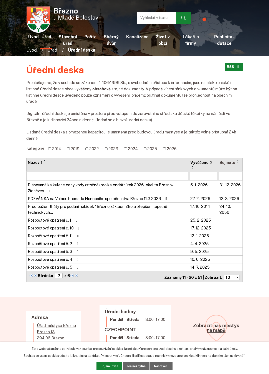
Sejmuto (227, 162)
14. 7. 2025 (200, 267)
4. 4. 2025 (199, 243)
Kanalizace (137, 36)
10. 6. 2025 (200, 259)
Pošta (90, 36)
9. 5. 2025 (199, 251)
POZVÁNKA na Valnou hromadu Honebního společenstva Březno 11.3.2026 (98, 198)
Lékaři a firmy (191, 40)
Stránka (45, 275)
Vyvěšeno (201, 162)
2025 (152, 149)
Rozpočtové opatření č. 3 (54, 251)
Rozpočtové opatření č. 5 (54, 267)
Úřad (52, 49)
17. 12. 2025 (200, 228)
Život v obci (163, 40)
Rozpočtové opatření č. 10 (54, 228)
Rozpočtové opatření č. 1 (53, 220)
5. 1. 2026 (199, 184)
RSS (233, 68)
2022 (94, 149)
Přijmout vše (104, 365)
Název (35, 162)
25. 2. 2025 (200, 220)
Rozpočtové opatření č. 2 (54, 243)
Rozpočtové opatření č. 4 (54, 259)
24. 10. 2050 (225, 209)
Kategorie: (35, 148)
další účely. (230, 347)
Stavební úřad (68, 40)
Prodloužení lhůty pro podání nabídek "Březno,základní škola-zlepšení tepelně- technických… (98, 209)
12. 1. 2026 (199, 235)
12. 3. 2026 (229, 198)
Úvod (31, 49)
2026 (172, 149)
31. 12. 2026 (230, 184)
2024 (133, 149)
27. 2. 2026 (200, 198)
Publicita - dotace (224, 40)
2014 (56, 149)
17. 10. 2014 (200, 206)
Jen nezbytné (136, 365)
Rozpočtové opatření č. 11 (54, 235)
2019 (75, 149)
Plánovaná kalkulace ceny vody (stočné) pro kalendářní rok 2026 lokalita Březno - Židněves (100, 187)
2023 (113, 149)
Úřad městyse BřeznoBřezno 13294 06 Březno (56, 330)
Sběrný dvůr (111, 40)
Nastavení (166, 365)
